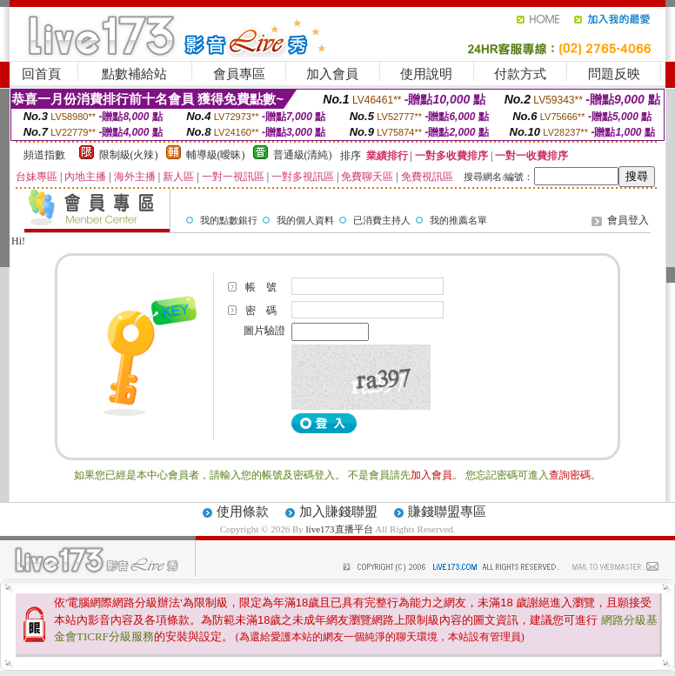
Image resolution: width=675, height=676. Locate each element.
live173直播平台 (339, 529)
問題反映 (614, 74)
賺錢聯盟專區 (447, 512)
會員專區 (239, 74)
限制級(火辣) (128, 155)
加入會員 (332, 74)
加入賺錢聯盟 (338, 512)
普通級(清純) (302, 155)
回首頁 (41, 74)
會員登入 (628, 220)
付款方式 (520, 74)
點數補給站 (134, 74)
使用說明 (426, 74)
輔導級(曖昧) (215, 155)
